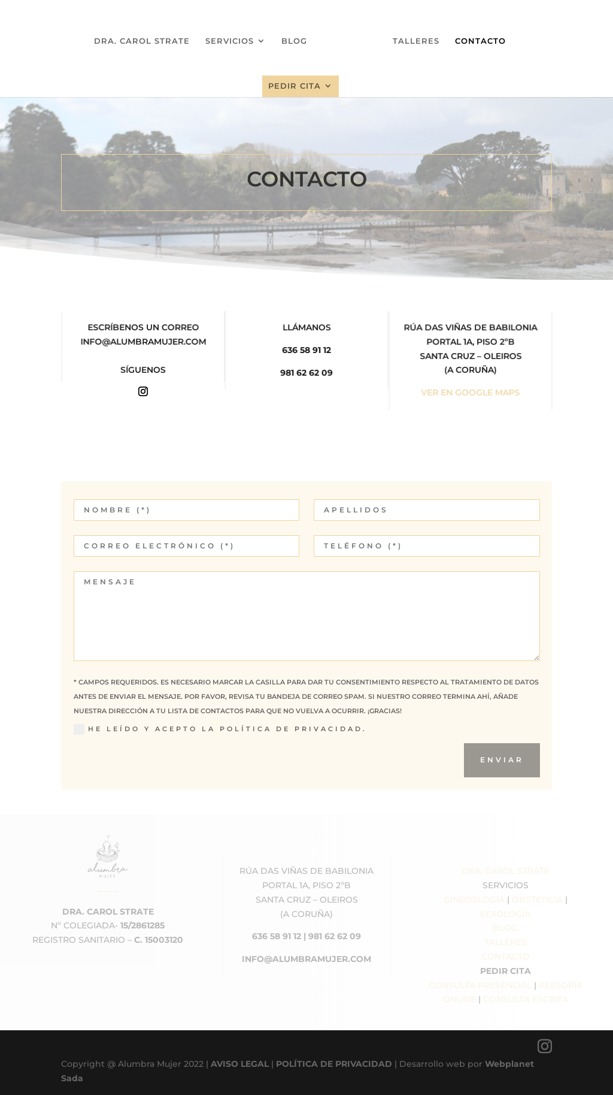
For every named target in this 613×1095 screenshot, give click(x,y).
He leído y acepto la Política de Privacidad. (220, 729)
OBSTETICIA (537, 899)
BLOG (298, 36)
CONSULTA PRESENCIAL (480, 985)
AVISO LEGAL (240, 1063)
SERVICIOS (234, 36)
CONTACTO (476, 36)
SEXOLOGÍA (505, 914)
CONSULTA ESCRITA (525, 999)
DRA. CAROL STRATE (146, 36)
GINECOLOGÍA (474, 899)
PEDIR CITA (294, 81)
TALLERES (412, 36)
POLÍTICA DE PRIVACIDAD (334, 1063)
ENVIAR (502, 759)
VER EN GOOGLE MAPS (470, 392)
